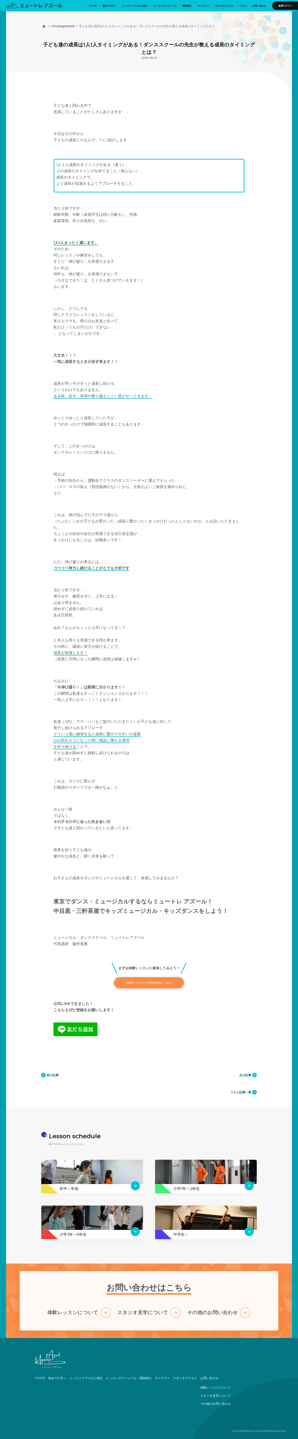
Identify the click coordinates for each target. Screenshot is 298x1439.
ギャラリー (203, 5)
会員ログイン (285, 5)
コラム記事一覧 (240, 1092)
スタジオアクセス (224, 5)
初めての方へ (109, 5)
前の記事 (53, 1075)
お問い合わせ (259, 5)
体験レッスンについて (72, 1312)
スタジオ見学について (142, 1312)
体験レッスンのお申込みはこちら (149, 982)
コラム (242, 5)
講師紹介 (187, 5)
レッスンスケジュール (165, 5)
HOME (93, 5)
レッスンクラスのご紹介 (134, 5)
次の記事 (245, 1075)
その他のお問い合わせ (212, 1312)
